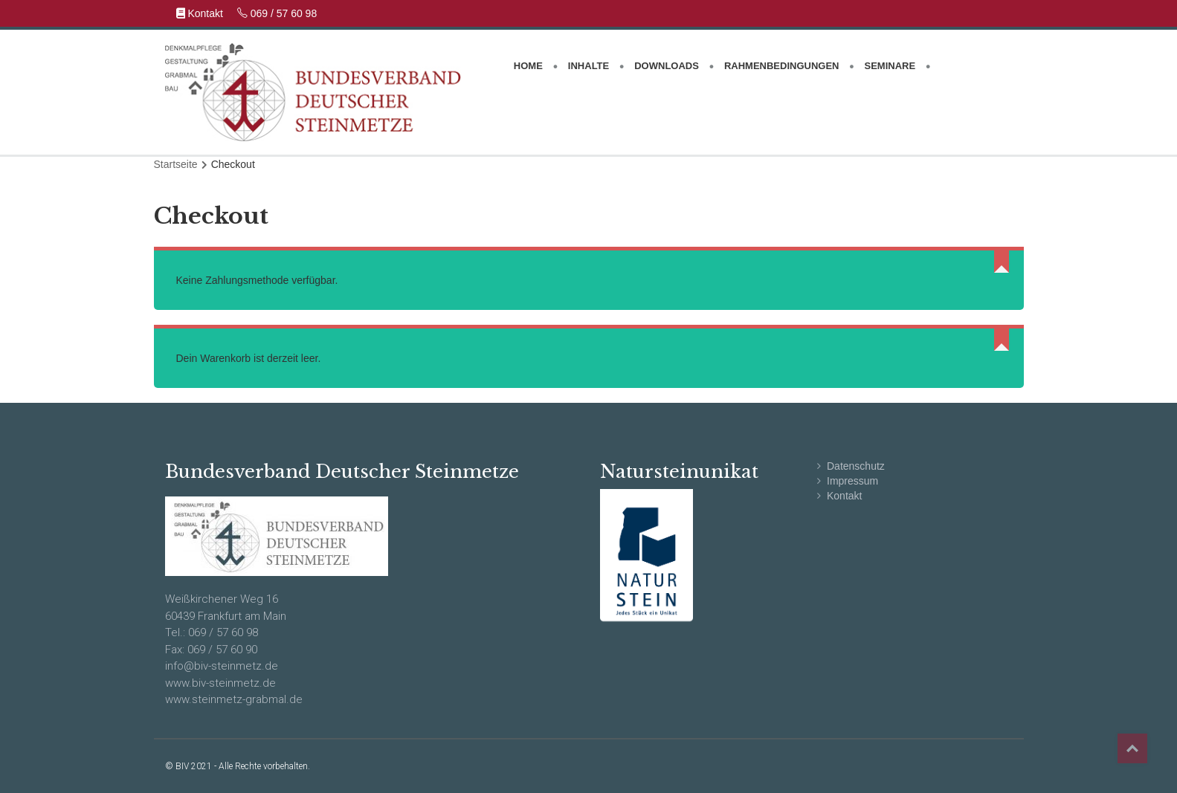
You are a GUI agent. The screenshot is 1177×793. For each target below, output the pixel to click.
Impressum (852, 481)
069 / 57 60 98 (277, 13)
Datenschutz (856, 466)
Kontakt (201, 13)
